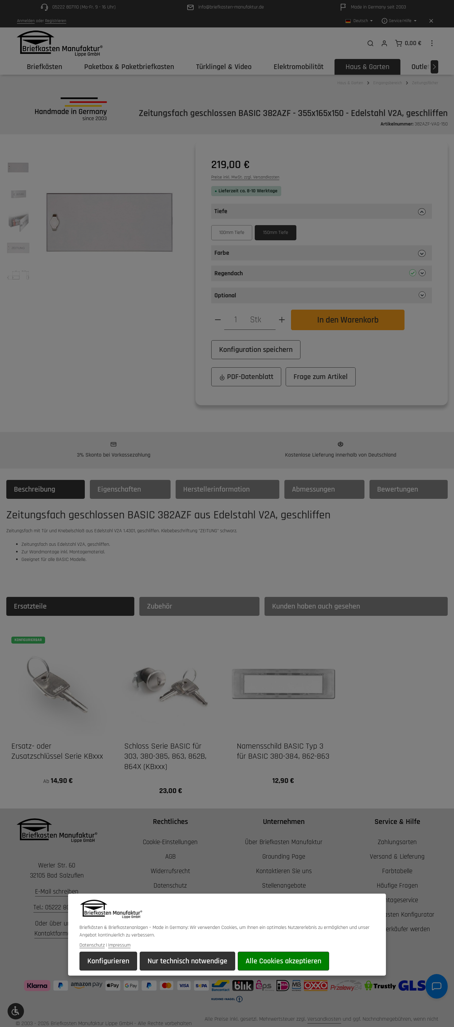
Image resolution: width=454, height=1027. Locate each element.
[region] (94, 222)
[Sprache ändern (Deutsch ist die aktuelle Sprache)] (359, 21)
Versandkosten (324, 1019)
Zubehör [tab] (159, 606)
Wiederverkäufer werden (397, 929)
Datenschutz (170, 885)
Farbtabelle (397, 871)
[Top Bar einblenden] (432, 43)
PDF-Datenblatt (246, 377)
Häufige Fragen (397, 885)
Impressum (119, 945)
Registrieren (55, 21)
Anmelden (26, 21)
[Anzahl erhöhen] (281, 320)
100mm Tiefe (231, 232)
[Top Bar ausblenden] (431, 21)
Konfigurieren (108, 961)
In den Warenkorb (348, 319)
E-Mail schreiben (57, 891)
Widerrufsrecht (170, 871)
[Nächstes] (434, 66)
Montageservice (397, 900)
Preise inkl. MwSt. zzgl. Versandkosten (245, 177)
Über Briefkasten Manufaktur (284, 842)
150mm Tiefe (275, 232)
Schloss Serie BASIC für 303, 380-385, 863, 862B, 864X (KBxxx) (165, 756)
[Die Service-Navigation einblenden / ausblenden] (399, 21)
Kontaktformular (56, 933)
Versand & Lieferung (397, 856)
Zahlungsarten (397, 842)
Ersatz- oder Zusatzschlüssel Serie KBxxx (57, 751)
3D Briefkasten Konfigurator (397, 914)
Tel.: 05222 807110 (56, 907)
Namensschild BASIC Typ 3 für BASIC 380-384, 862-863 (283, 751)
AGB (170, 856)
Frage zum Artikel (321, 377)
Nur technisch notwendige (187, 961)
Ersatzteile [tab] (30, 606)
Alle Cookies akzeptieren (283, 961)
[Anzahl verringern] (217, 320)
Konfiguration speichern (256, 349)
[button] (321, 211)
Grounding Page (283, 856)
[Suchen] (370, 43)
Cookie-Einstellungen (170, 842)
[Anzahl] (235, 320)
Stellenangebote (284, 885)
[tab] (45, 489)
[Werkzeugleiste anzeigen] (16, 1011)
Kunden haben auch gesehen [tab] (316, 606)
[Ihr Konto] (384, 43)
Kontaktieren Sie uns (284, 871)
